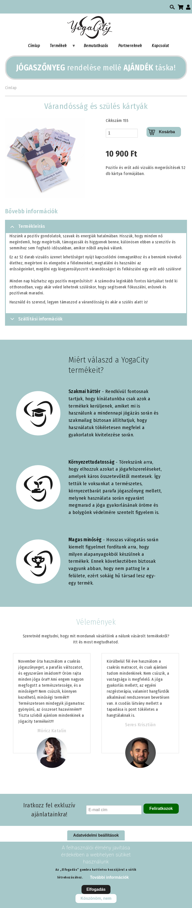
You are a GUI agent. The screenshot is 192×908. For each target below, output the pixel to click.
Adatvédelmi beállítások (96, 835)
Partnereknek (130, 45)
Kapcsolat (160, 45)
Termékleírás (26, 228)
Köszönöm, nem (96, 898)
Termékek (60, 46)
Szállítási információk (35, 320)
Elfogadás (96, 889)
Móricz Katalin (52, 731)
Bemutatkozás (96, 45)
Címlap (34, 45)
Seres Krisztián (140, 725)
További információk (109, 877)
